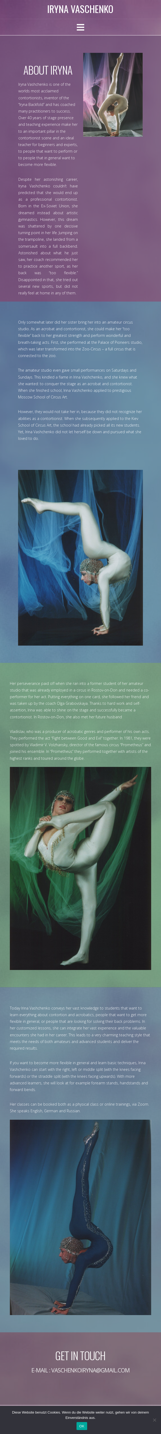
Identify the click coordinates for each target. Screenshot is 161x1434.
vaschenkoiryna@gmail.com (90, 1370)
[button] (80, 27)
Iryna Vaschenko (80, 9)
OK (81, 1426)
